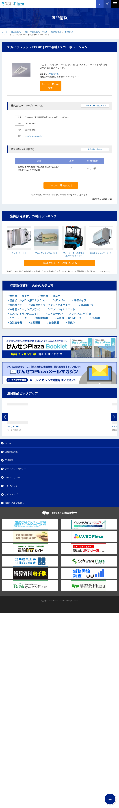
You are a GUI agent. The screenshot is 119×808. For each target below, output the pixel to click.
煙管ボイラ (79, 300)
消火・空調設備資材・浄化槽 (36, 32)
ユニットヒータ (18, 318)
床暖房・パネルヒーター (70, 318)
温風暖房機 (41, 318)
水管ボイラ (87, 305)
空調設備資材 (56, 32)
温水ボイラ (15, 305)
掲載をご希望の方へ (14, 503)
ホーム (4, 32)
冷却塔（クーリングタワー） (25, 309)
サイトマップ (11, 494)
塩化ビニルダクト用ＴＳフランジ (28, 300)
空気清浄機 (69, 32)
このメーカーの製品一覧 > (95, 105)
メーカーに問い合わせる (50, 86)
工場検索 (9, 460)
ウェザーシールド (19, 253)
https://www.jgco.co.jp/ (33, 136)
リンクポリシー (12, 486)
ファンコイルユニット (62, 309)
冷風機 (96, 318)
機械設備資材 (16, 32)
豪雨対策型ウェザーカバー (101, 253)
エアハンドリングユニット (24, 313)
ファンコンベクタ (81, 313)
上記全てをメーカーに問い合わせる (59, 263)
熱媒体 (71, 322)
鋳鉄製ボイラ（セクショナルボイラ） (51, 305)
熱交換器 (53, 322)
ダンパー (60, 300)
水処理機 (35, 322)
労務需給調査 (11, 451)
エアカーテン (55, 313)
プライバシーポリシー (15, 469)
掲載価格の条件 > (95, 149)
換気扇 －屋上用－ (20, 296)
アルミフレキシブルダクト (46, 253)
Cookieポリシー (12, 477)
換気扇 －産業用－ (51, 296)
